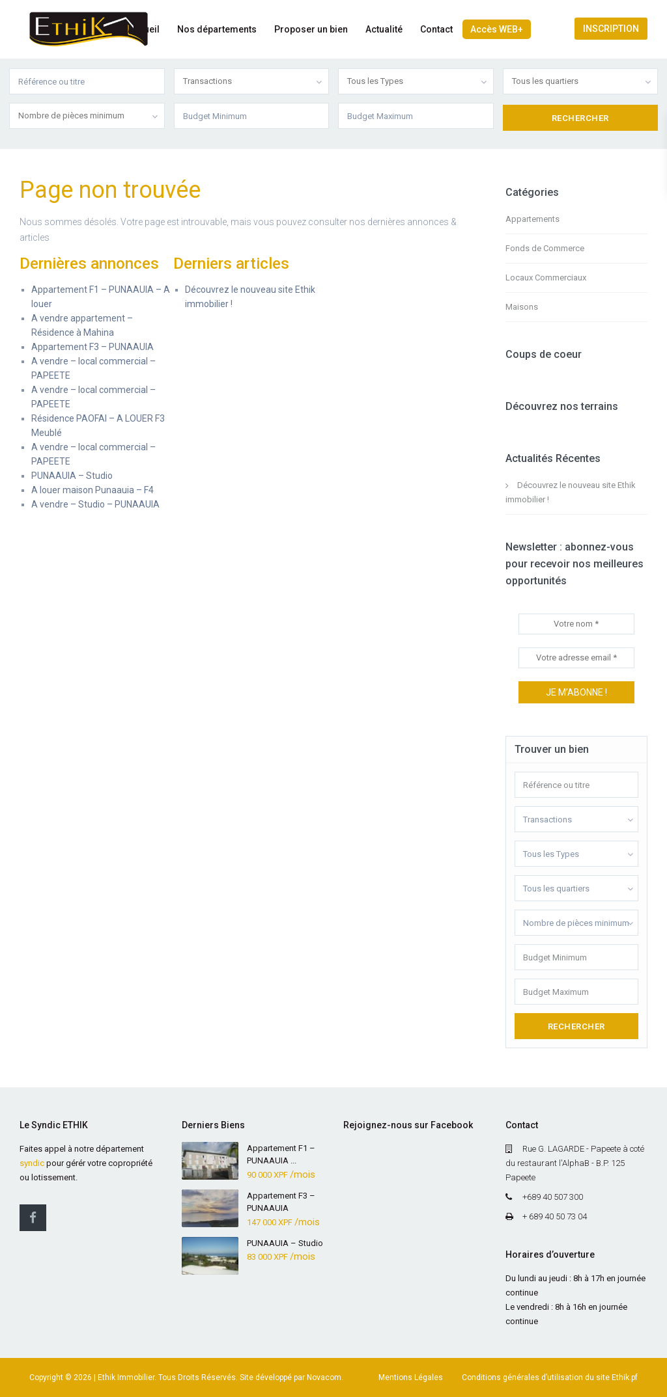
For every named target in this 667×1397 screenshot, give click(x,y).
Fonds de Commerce (544, 248)
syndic (32, 1163)
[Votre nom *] (576, 624)
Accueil (144, 29)
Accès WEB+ (496, 29)
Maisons (521, 307)
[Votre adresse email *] (576, 657)
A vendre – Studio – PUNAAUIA (95, 504)
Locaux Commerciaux (545, 277)
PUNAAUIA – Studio (72, 475)
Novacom (324, 1377)
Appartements (532, 219)
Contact (436, 29)
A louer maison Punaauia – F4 (92, 490)
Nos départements (217, 29)
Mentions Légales (410, 1377)
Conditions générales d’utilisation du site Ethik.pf (550, 1377)
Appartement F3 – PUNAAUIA (92, 347)
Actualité (384, 29)
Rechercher (576, 1026)
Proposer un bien (311, 29)
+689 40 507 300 (552, 1197)
